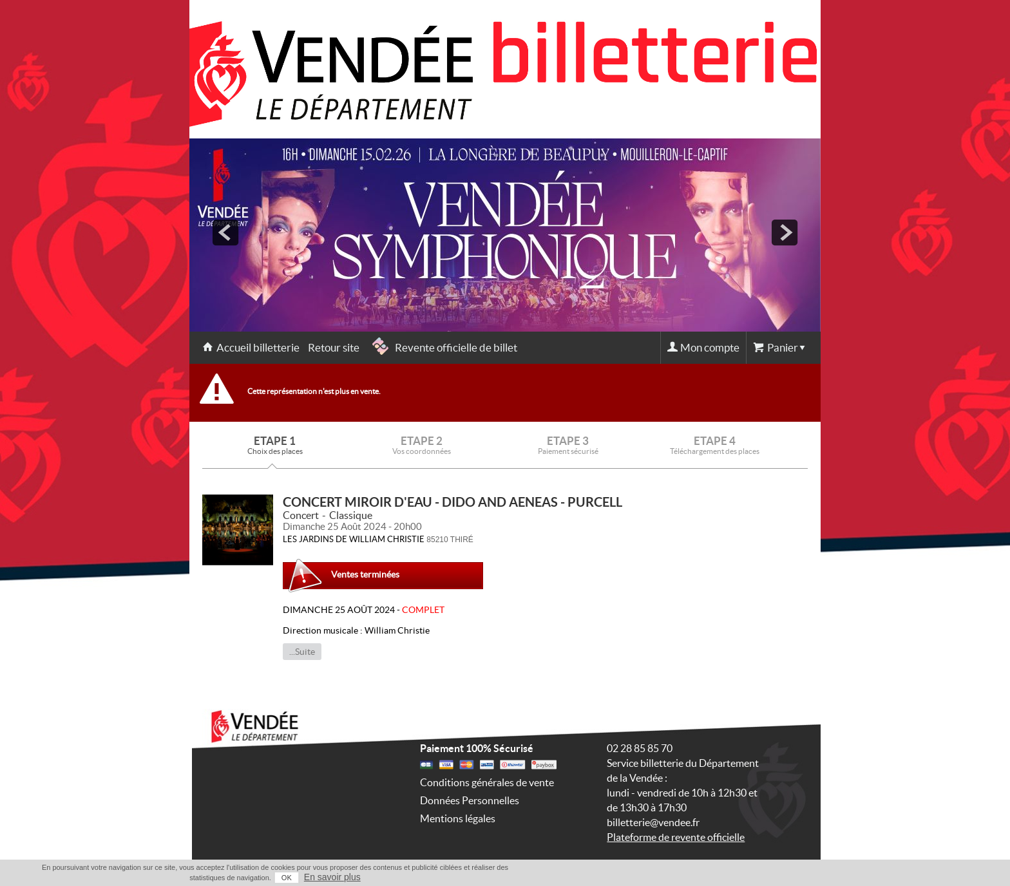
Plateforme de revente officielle (676, 837)
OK (286, 877)
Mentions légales (457, 818)
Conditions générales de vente (487, 782)
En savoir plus (332, 877)
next (784, 232)
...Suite (302, 651)
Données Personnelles (469, 800)
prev (225, 232)
